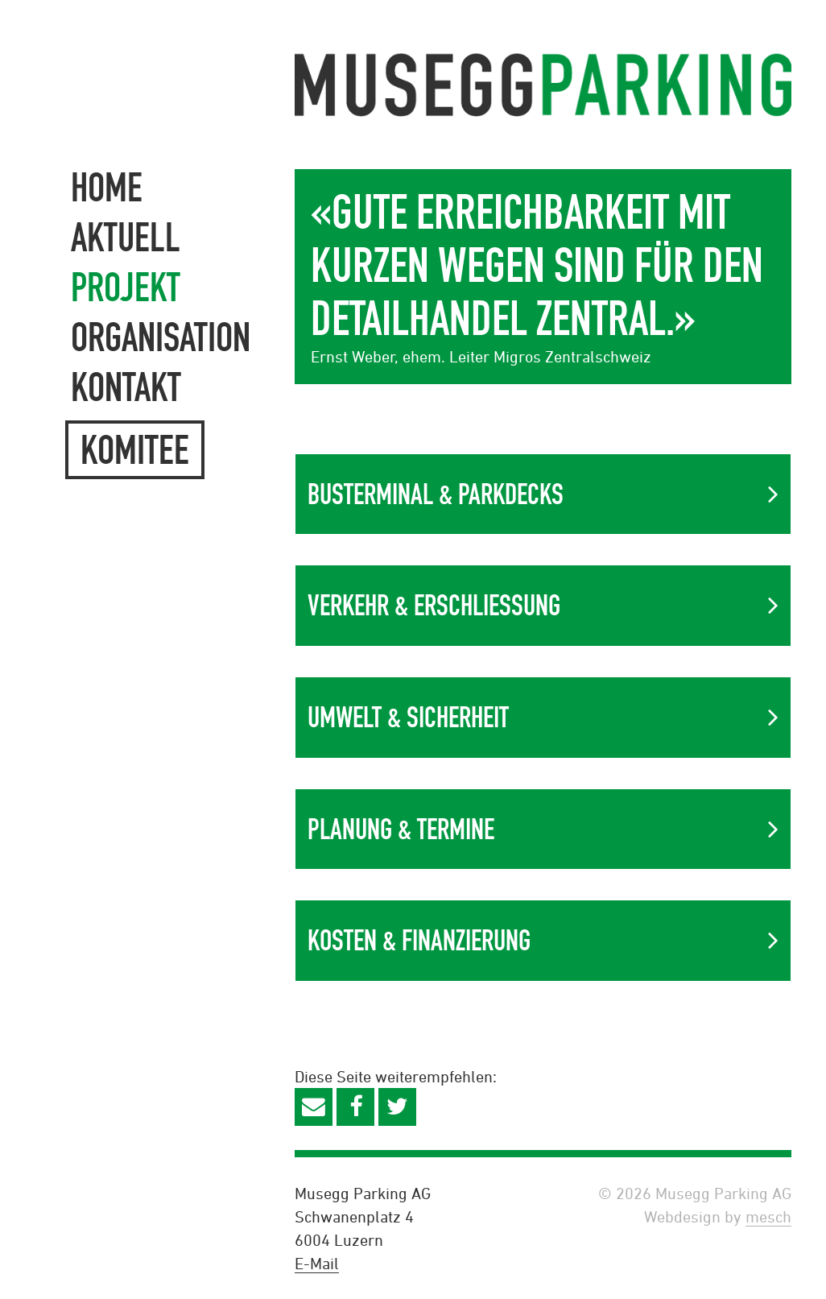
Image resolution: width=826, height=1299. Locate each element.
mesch (768, 1216)
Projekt (125, 287)
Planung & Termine (401, 829)
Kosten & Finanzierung (419, 940)
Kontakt (126, 387)
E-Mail (317, 1263)
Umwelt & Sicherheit (408, 717)
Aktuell (125, 237)
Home (106, 187)
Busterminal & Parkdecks (436, 494)
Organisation (160, 337)
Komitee (135, 449)
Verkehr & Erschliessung (434, 605)
